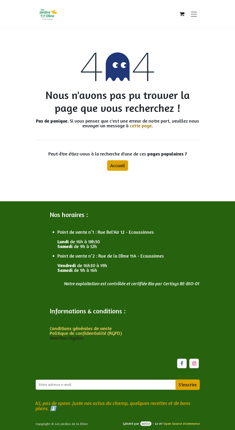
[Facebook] (182, 363)
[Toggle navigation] (194, 14)
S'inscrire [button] (188, 385)
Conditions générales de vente (81, 328)
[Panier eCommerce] (182, 14)
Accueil (117, 165)
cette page (141, 126)
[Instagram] (194, 363)
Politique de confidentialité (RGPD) (86, 333)
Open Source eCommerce (181, 423)
